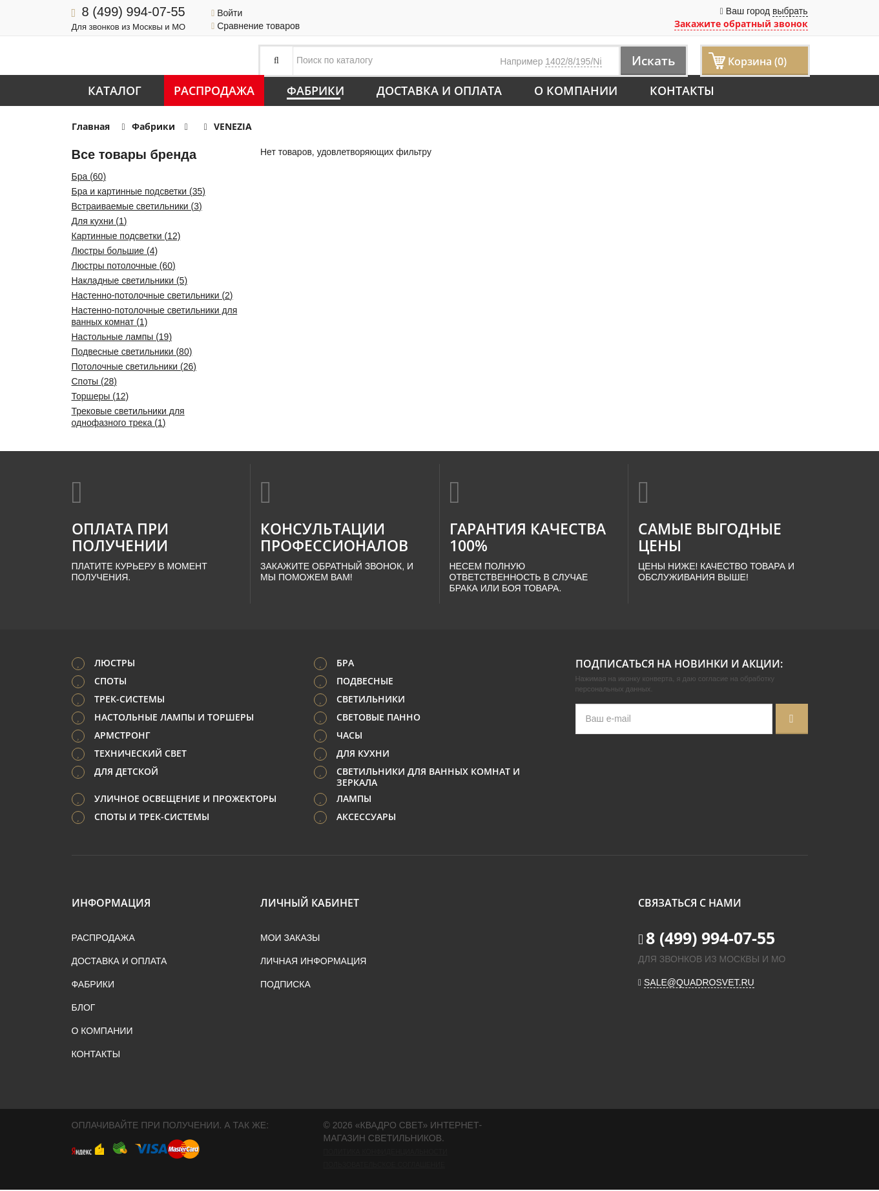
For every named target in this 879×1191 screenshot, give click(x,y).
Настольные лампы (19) (122, 337)
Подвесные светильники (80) (132, 351)
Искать (650, 60)
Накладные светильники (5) (130, 280)
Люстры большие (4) (115, 251)
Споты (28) (94, 381)
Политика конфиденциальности (386, 1153)
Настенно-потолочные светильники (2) (152, 295)
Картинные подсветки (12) (126, 236)
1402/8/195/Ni (573, 61)
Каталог (114, 90)
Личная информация (313, 962)
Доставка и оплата (439, 90)
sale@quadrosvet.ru (699, 983)
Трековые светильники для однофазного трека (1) (128, 417)
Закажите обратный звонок (741, 23)
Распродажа (214, 90)
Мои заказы (290, 939)
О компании (575, 90)
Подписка (285, 985)
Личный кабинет (309, 904)
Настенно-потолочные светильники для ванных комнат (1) (155, 316)
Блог (84, 1009)
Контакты (682, 90)
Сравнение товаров (255, 26)
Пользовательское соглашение (384, 1166)
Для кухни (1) (99, 221)
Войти (226, 13)
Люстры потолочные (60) (124, 265)
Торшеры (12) (100, 396)
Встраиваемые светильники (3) (137, 206)
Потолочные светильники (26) (134, 366)
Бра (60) (89, 176)
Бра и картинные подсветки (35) (138, 191)
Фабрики (315, 90)
